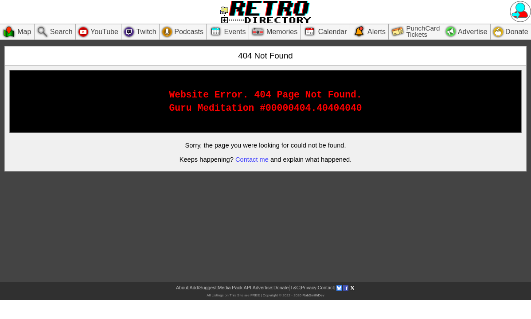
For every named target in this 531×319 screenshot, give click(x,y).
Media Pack (230, 287)
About (182, 287)
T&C (295, 287)
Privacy (308, 287)
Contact (326, 287)
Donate (281, 287)
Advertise (262, 287)
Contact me (252, 159)
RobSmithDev (313, 295)
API (247, 287)
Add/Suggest (203, 287)
